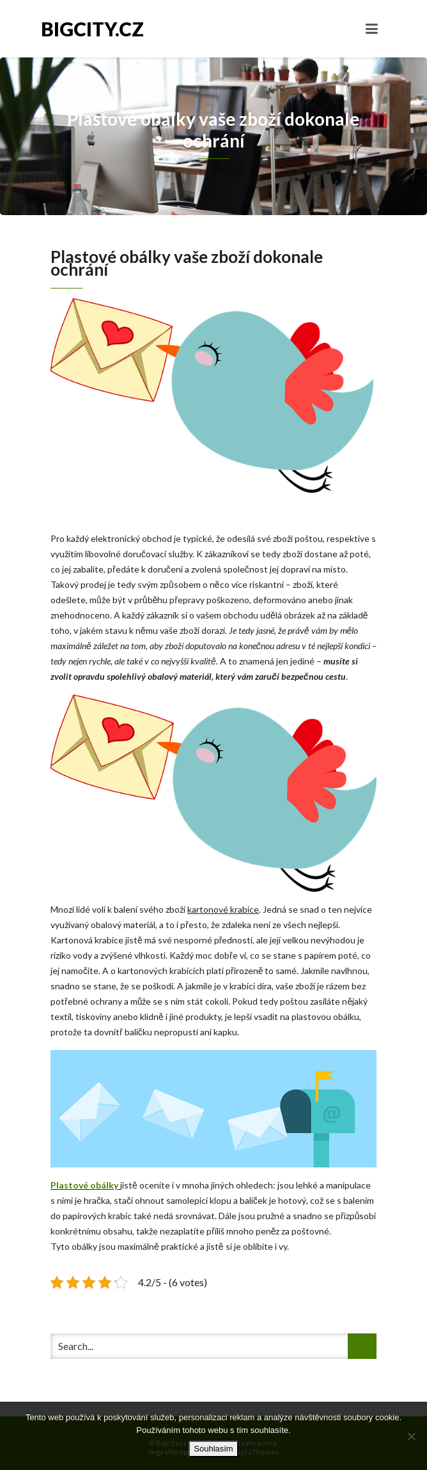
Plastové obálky (84, 1185)
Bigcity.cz (92, 28)
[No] (411, 1436)
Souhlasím (213, 1448)
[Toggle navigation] (371, 28)
